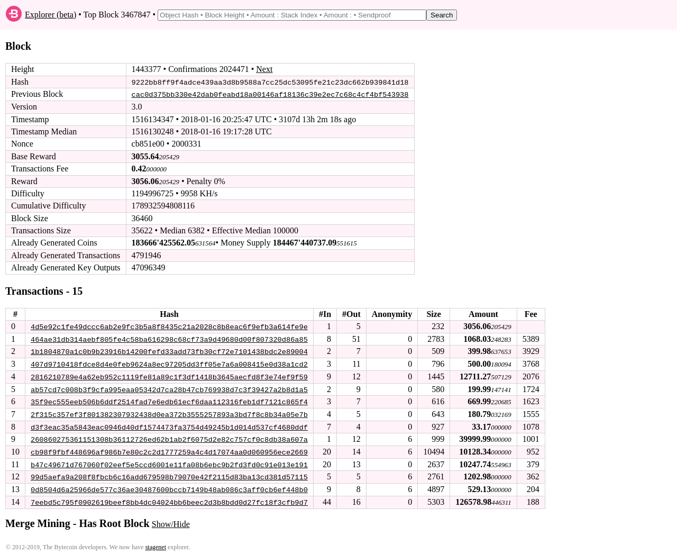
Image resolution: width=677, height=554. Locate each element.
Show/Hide (171, 520)
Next (264, 69)
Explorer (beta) (50, 14)
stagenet (155, 544)
